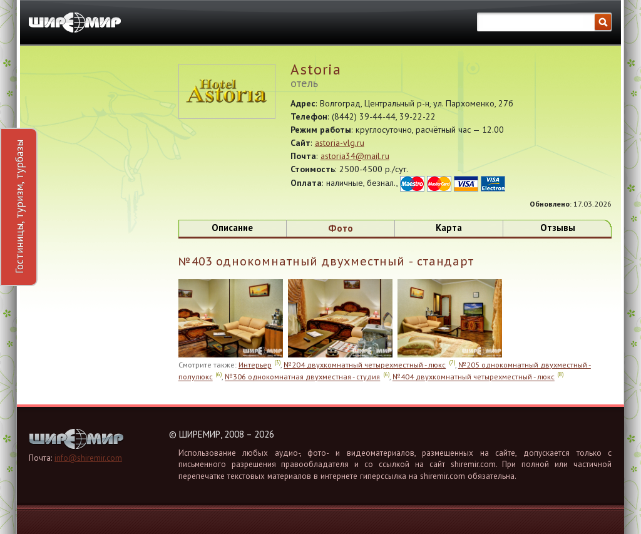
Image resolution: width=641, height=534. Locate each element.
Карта (449, 228)
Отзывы (557, 228)
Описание (232, 228)
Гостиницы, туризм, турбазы (19, 207)
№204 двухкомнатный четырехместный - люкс (365, 364)
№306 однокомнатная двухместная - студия (302, 377)
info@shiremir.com (88, 458)
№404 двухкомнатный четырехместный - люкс (473, 377)
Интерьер (255, 364)
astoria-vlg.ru (339, 142)
